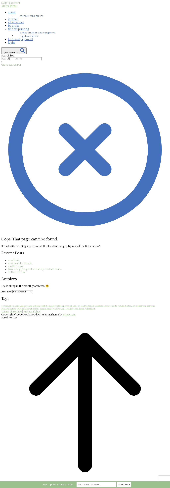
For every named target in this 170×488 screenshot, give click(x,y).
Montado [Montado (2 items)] (112, 306)
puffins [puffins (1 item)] (36, 309)
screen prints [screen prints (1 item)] (46, 309)
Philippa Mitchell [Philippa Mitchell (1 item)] (24, 309)
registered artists (29, 36)
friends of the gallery (31, 15)
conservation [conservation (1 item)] (7, 306)
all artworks (16, 22)
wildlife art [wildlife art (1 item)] (90, 309)
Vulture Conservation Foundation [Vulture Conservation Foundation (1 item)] (69, 309)
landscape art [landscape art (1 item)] (101, 306)
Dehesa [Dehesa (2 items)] (36, 306)
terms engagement (20, 39)
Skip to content (10, 2)
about (12, 12)
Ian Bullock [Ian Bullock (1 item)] (74, 306)
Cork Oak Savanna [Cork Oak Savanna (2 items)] (23, 306)
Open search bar (11, 52)
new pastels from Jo (20, 263)
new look (13, 260)
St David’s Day (16, 272)
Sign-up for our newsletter (58, 484)
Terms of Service (11, 311)
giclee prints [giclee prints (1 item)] (63, 306)
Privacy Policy (32, 311)
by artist (13, 25)
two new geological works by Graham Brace (34, 269)
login (11, 42)
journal (13, 19)
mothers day (15, 266)
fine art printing (18, 29)
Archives (6, 291)
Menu (9, 6)
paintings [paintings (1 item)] (151, 306)
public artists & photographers (37, 32)
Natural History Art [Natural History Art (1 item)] (126, 306)
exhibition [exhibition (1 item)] (45, 306)
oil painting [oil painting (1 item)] (141, 306)
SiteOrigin (69, 314)
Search (5, 58)
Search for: (7, 55)
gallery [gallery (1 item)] (53, 306)
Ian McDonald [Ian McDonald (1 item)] (87, 306)
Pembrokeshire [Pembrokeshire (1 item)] (8, 309)
